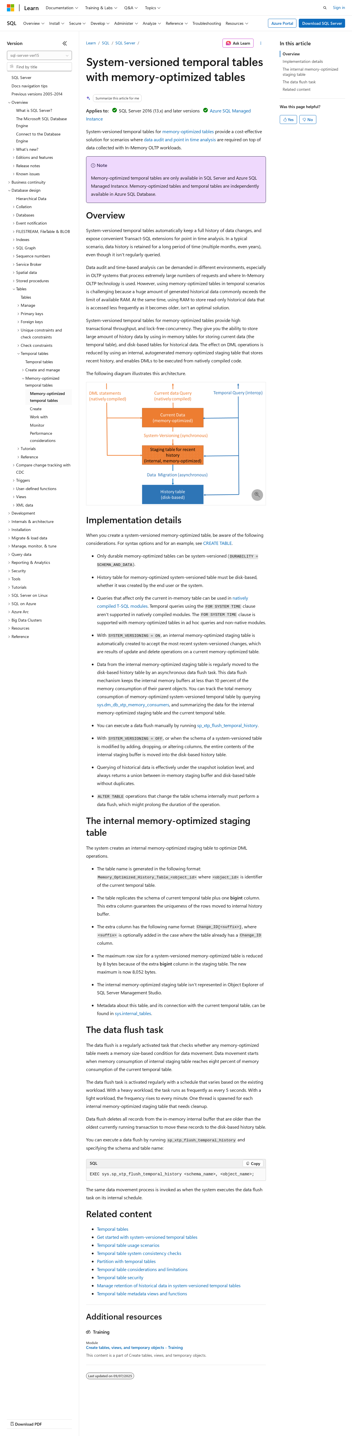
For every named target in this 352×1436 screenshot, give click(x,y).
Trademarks (239, 1418)
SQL (105, 43)
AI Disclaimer (18, 1418)
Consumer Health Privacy (165, 1418)
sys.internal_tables (133, 1013)
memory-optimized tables (188, 131)
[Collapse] (65, 43)
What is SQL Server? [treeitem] (34, 110)
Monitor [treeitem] (37, 425)
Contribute (103, 1418)
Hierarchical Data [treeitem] (31, 198)
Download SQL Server (322, 23)
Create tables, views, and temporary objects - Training (134, 1347)
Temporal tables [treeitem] (39, 361)
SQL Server (125, 43)
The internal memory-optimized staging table (310, 71)
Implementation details (303, 61)
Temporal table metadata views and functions (142, 1293)
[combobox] (39, 55)
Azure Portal (282, 23)
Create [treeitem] (35, 408)
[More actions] (261, 43)
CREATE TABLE (217, 543)
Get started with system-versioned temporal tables (147, 1237)
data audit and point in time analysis (180, 139)
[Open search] (325, 8)
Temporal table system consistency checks (139, 1253)
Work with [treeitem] (39, 416)
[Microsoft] (10, 8)
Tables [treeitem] (26, 297)
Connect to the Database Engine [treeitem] (38, 137)
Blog (78, 1418)
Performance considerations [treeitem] (43, 436)
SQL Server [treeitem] (21, 77)
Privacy (125, 1418)
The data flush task (299, 81)
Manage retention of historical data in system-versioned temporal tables (169, 1285)
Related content (297, 89)
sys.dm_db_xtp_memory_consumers (133, 704)
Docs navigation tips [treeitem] (29, 86)
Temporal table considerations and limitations (142, 1269)
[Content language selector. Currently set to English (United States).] (33, 1404)
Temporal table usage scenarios (128, 1245)
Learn (91, 43)
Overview (291, 54)
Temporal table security (120, 1277)
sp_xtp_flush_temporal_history (227, 725)
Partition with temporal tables (126, 1261)
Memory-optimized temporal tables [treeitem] (47, 397)
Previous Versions (52, 1418)
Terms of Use (210, 1418)
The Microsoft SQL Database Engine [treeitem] (41, 122)
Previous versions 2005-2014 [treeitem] (37, 94)
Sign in (339, 7)
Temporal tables (112, 1229)
